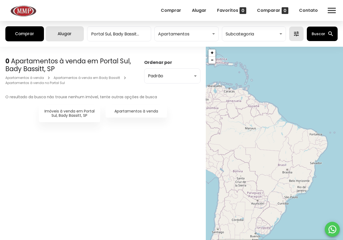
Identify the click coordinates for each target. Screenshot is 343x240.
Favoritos (231, 10)
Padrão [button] (155, 76)
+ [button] (212, 52)
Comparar (272, 10)
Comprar (171, 10)
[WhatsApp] (332, 229)
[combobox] (119, 33)
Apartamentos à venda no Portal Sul (35, 83)
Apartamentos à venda (24, 77)
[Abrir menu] (331, 10)
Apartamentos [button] (173, 34)
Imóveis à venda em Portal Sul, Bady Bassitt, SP (69, 113)
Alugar (199, 10)
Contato (308, 10)
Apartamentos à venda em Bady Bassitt (87, 77)
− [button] (212, 60)
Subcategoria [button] (240, 34)
